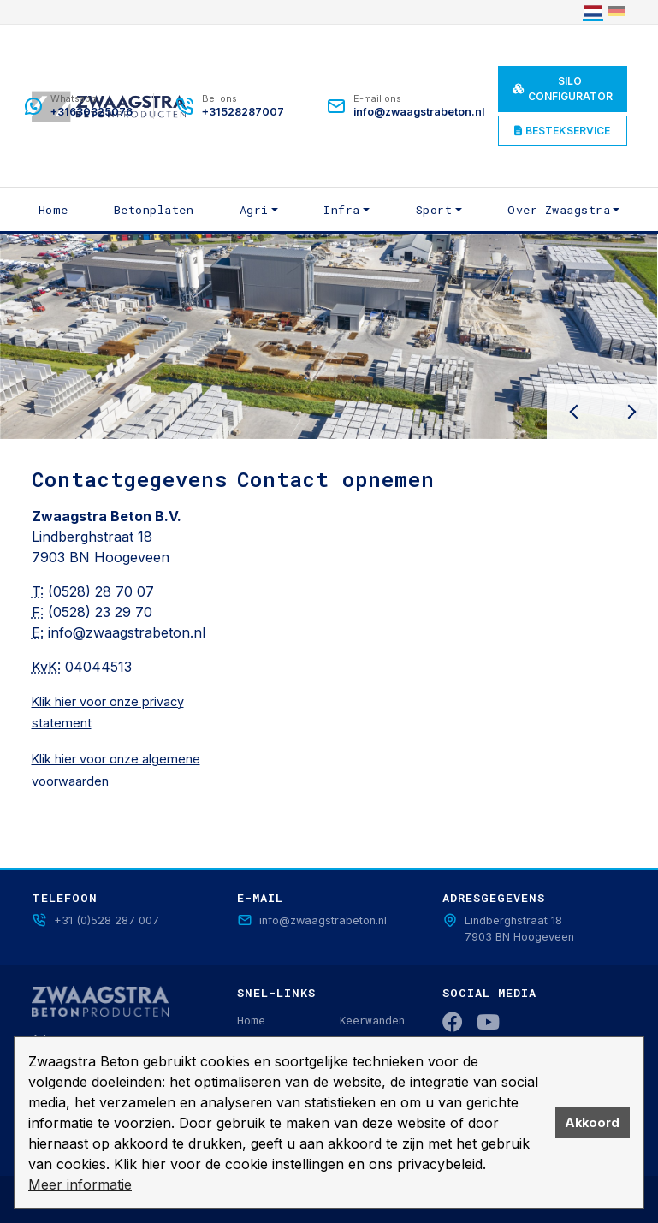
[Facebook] (452, 1022)
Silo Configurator (563, 88)
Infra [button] (341, 209)
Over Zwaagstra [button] (558, 209)
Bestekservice (562, 130)
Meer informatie (80, 1184)
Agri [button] (254, 209)
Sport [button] (434, 209)
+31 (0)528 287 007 (95, 920)
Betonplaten (154, 209)
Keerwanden (372, 1020)
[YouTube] (488, 1022)
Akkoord (592, 1122)
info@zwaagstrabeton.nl (126, 632)
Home (53, 209)
